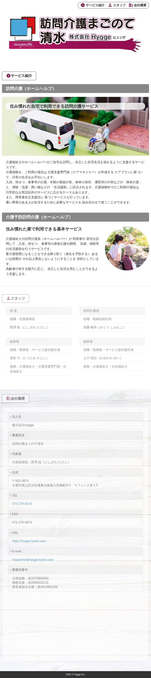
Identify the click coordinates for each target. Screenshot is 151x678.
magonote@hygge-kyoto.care (32, 559)
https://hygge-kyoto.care (29, 541)
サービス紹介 (92, 5)
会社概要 (137, 5)
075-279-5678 (22, 503)
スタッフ (117, 5)
